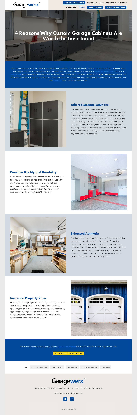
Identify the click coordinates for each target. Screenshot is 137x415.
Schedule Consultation (74, 3)
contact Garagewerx (67, 346)
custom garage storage (89, 367)
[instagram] (72, 399)
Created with (68, 409)
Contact (84, 388)
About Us (70, 388)
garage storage (72, 367)
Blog (90, 388)
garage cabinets (57, 367)
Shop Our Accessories (116, 7)
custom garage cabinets (104, 71)
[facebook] (65, 399)
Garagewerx (16, 74)
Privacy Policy (97, 388)
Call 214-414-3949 (95, 7)
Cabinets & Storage (53, 388)
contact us (57, 80)
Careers (77, 388)
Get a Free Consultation (68, 353)
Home (37, 388)
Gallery (63, 388)
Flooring (42, 388)
